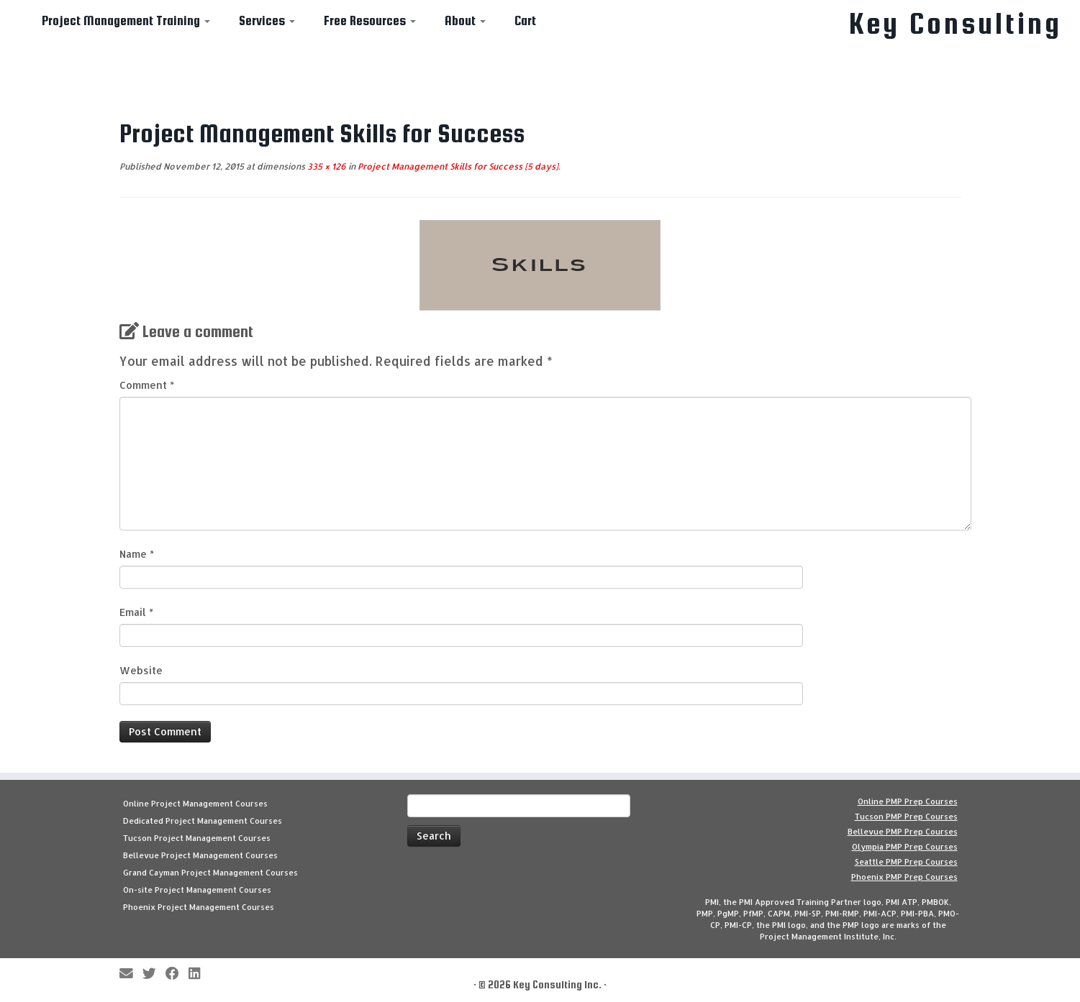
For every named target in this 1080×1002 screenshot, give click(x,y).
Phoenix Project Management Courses (198, 907)
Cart (525, 20)
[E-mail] (130, 974)
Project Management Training (126, 20)
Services (267, 20)
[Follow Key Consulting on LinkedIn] (199, 974)
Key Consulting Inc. (557, 984)
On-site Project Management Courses (197, 890)
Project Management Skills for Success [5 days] (456, 166)
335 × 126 (325, 166)
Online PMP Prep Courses (908, 801)
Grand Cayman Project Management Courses (210, 873)
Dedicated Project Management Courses (202, 821)
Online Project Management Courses (195, 804)
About (465, 20)
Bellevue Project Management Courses (200, 855)
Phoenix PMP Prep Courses (904, 877)
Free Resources (370, 20)
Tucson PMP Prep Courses (906, 817)
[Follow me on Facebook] (177, 974)
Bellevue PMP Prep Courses (903, 832)
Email (136, 612)
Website (141, 670)
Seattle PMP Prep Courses (906, 862)
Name (136, 554)
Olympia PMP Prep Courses (905, 847)
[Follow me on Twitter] (153, 974)
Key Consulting (955, 24)
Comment (146, 385)
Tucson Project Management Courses (197, 838)
